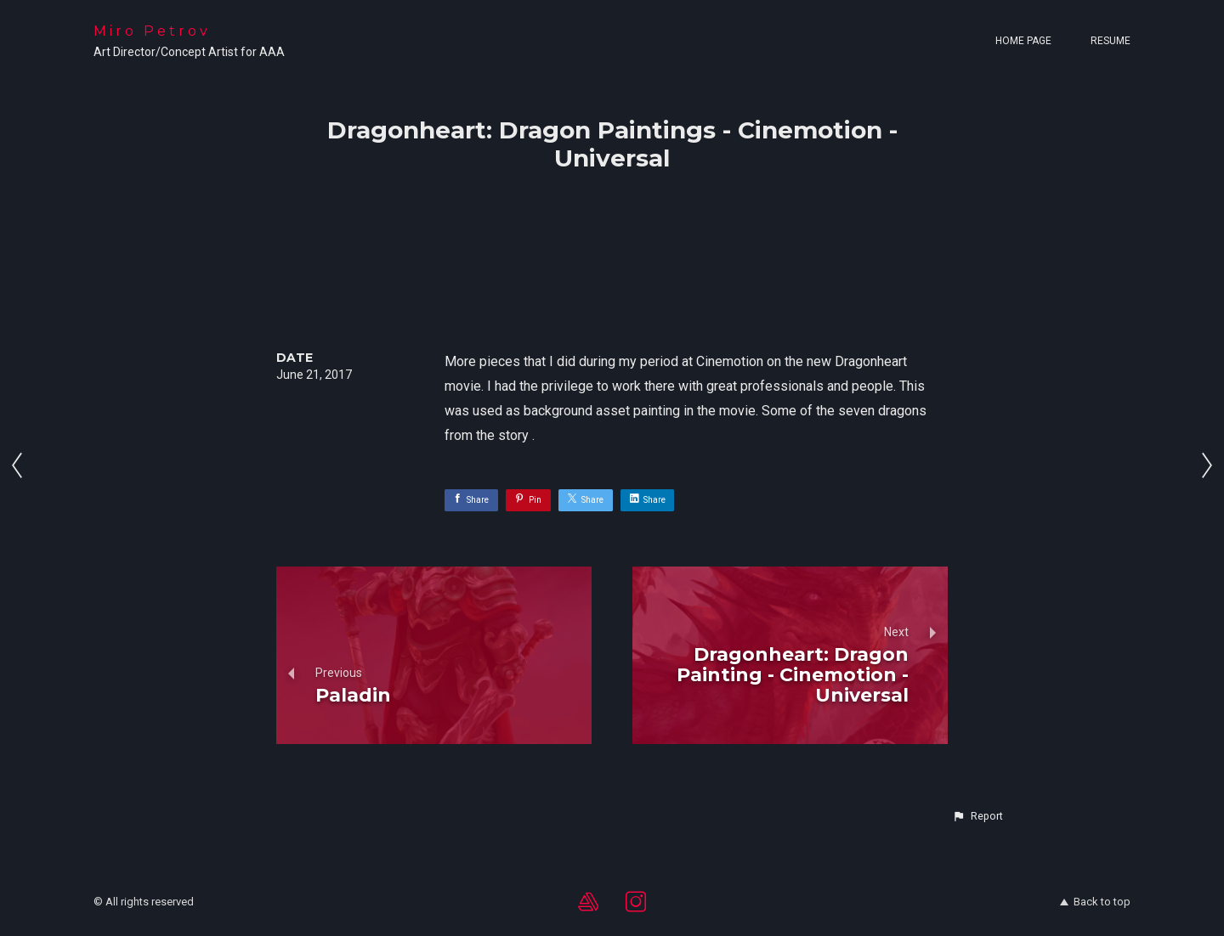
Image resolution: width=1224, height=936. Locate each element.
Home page (1023, 41)
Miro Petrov (152, 31)
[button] (977, 816)
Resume (1110, 41)
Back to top (1095, 901)
